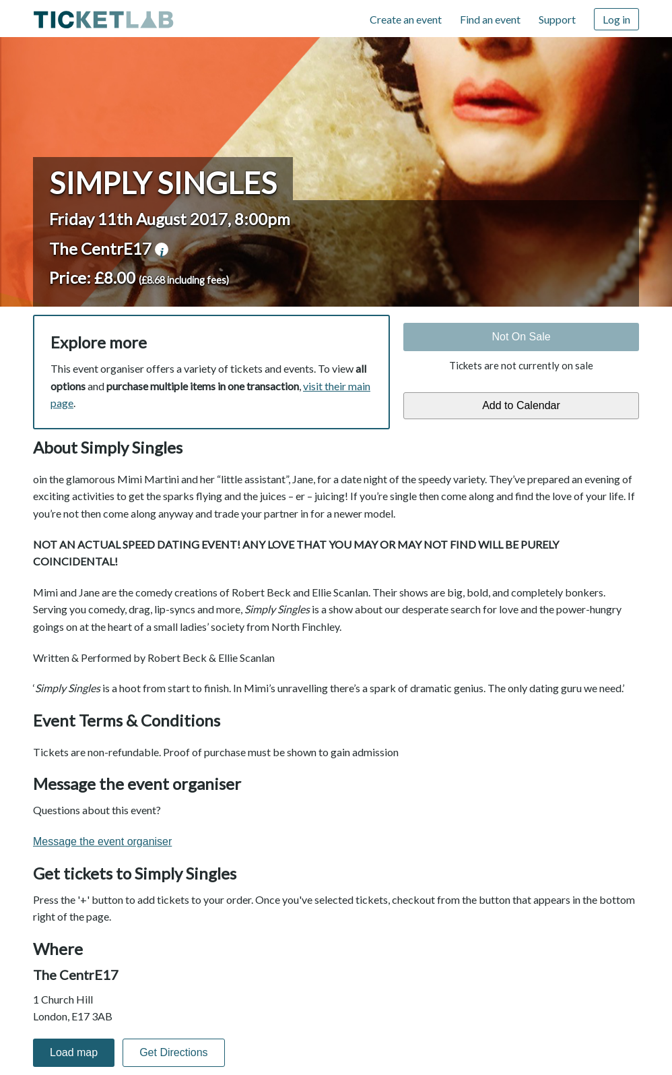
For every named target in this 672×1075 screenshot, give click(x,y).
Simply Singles (163, 182)
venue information (161, 249)
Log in (616, 19)
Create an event (406, 19)
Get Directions (173, 1052)
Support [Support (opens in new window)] (557, 19)
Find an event (490, 19)
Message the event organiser (102, 841)
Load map (74, 1052)
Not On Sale (521, 336)
